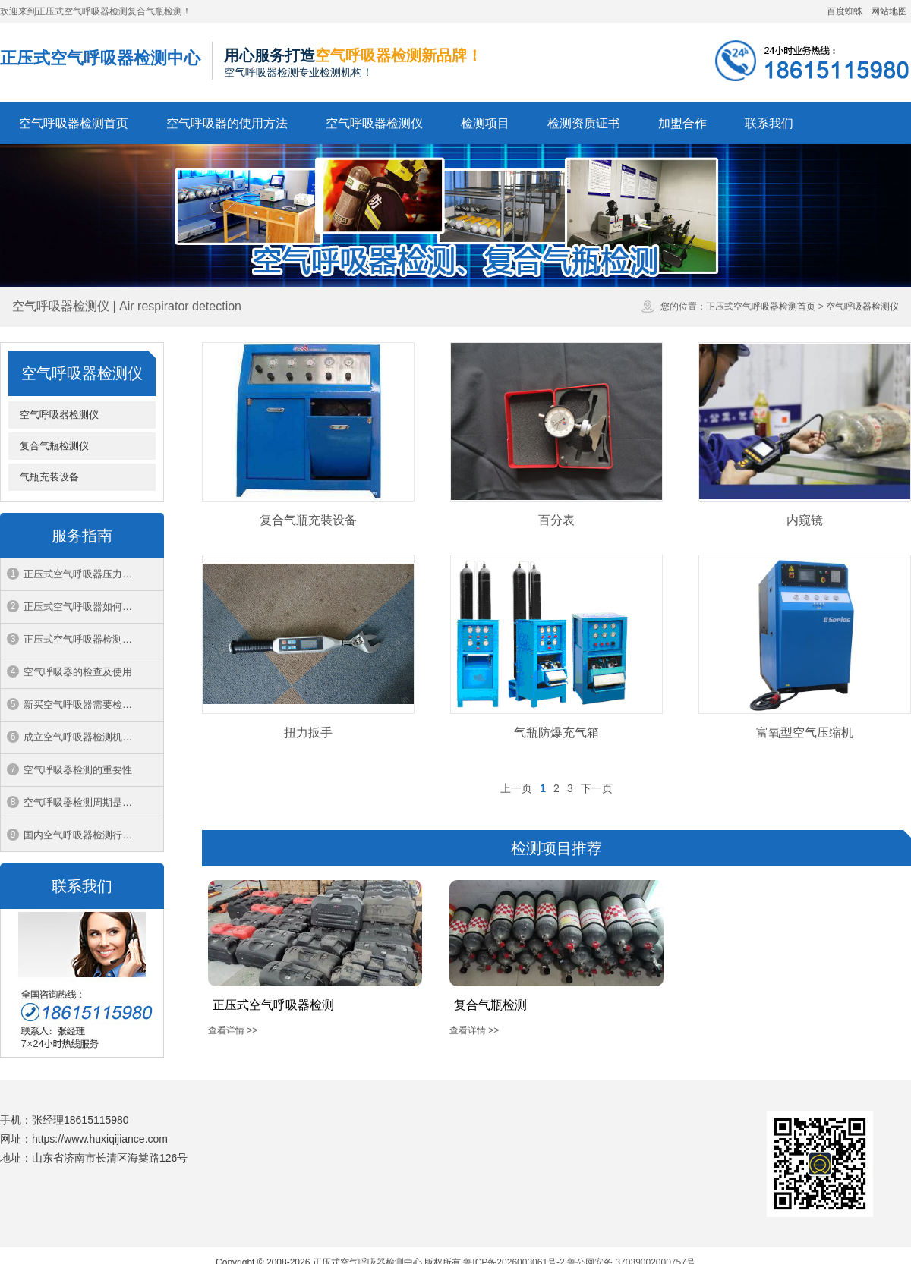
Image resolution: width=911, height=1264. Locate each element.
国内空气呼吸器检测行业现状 (88, 835)
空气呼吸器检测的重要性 (78, 769)
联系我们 (769, 123)
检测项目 (485, 123)
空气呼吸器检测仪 (374, 123)
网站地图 (889, 11)
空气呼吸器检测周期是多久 (83, 802)
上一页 (516, 788)
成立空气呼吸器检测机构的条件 (93, 737)
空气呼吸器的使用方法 (227, 123)
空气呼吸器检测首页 (73, 123)
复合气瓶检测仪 (54, 445)
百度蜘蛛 (845, 11)
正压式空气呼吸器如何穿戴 (83, 606)
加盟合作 (682, 123)
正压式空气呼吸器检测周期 (83, 639)
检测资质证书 (583, 123)
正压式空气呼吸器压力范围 (83, 574)
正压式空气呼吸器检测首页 (760, 306)
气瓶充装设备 (49, 477)
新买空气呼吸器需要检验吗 (83, 704)
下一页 (597, 788)
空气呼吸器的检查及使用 (78, 672)
